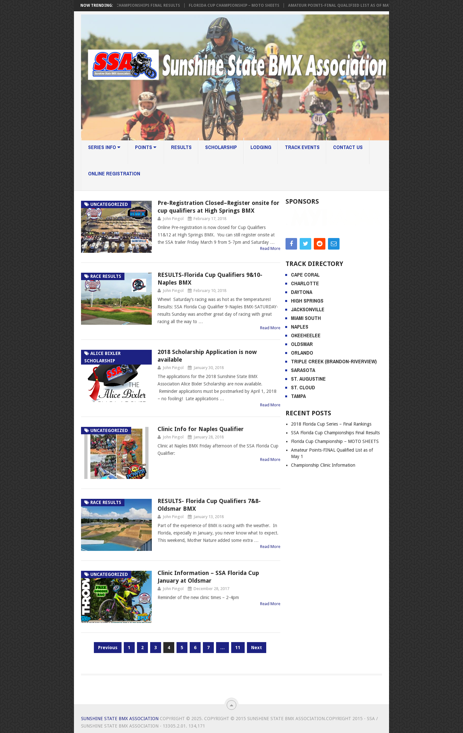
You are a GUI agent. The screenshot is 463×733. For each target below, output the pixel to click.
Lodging (260, 147)
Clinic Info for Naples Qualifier (201, 429)
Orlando (302, 385)
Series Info (104, 147)
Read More (270, 248)
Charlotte (305, 316)
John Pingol (173, 218)
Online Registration (114, 173)
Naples (299, 359)
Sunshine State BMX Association (120, 718)
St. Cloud (303, 420)
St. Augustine (308, 411)
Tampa (298, 429)
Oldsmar (302, 377)
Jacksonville (307, 342)
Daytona (301, 325)
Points (145, 147)
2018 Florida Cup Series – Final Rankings (331, 457)
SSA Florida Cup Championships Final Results (132, 5)
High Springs (307, 333)
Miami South (306, 351)
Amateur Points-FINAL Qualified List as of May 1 (343, 5)
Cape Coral (305, 307)
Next (256, 647)
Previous (107, 647)
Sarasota (303, 403)
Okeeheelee (306, 368)
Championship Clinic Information (323, 498)
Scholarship (221, 147)
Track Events (302, 147)
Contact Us (348, 147)
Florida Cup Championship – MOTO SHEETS (236, 5)
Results (181, 147)
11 (238, 647)
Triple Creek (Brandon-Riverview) (334, 394)
